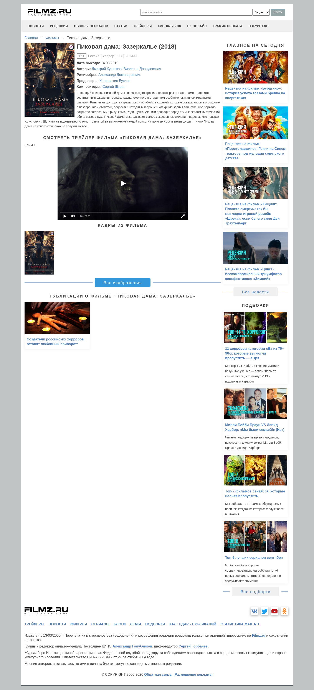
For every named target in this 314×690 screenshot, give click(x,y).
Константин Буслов (114, 81)
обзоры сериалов (91, 26)
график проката (227, 26)
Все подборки (256, 592)
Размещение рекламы (194, 674)
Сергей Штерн (114, 86)
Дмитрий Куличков (107, 69)
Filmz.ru (258, 635)
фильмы (78, 624)
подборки (155, 624)
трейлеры (142, 26)
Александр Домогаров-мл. (119, 75)
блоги (120, 624)
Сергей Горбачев (193, 646)
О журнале (258, 26)
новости (36, 26)
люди (135, 624)
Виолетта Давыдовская (142, 69)
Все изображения (123, 283)
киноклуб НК (169, 26)
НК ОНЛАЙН (197, 26)
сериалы (100, 624)
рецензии (59, 26)
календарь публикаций (192, 624)
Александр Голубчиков (132, 646)
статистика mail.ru (240, 624)
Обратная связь (158, 674)
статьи (120, 26)
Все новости (255, 292)
